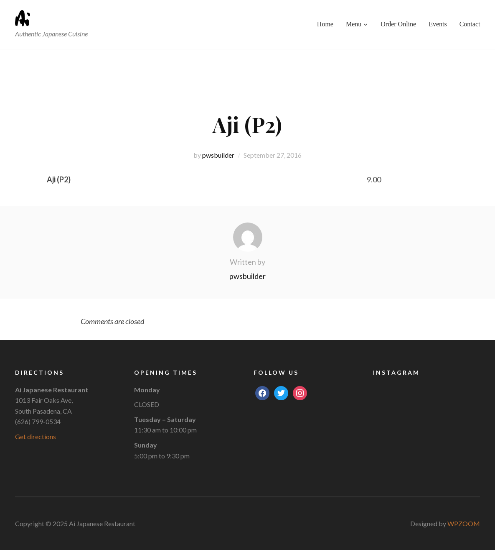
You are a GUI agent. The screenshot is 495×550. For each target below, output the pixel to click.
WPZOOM (463, 523)
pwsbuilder (218, 155)
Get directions (35, 436)
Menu (353, 24)
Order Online (398, 24)
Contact (469, 24)
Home (325, 24)
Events (438, 24)
